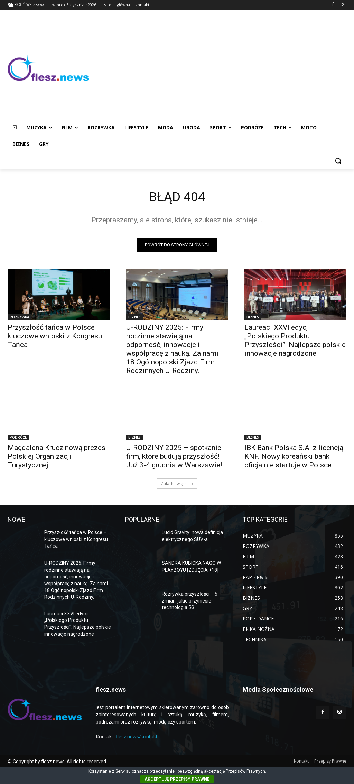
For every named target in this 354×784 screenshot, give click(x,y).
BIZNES (134, 318)
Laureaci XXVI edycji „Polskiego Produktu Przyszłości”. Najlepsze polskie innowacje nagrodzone (295, 342)
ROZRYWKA (19, 318)
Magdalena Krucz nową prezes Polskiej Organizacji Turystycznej (56, 458)
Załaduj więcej (177, 485)
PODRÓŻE (18, 439)
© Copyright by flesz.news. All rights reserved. (57, 763)
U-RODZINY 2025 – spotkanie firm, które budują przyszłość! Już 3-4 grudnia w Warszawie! (174, 458)
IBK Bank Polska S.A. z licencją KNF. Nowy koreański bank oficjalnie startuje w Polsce (293, 458)
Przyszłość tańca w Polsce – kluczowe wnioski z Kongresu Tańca (55, 337)
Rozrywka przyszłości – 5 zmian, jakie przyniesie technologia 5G (189, 602)
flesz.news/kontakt (137, 738)
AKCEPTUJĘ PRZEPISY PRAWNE (177, 779)
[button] (338, 160)
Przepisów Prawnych (245, 771)
